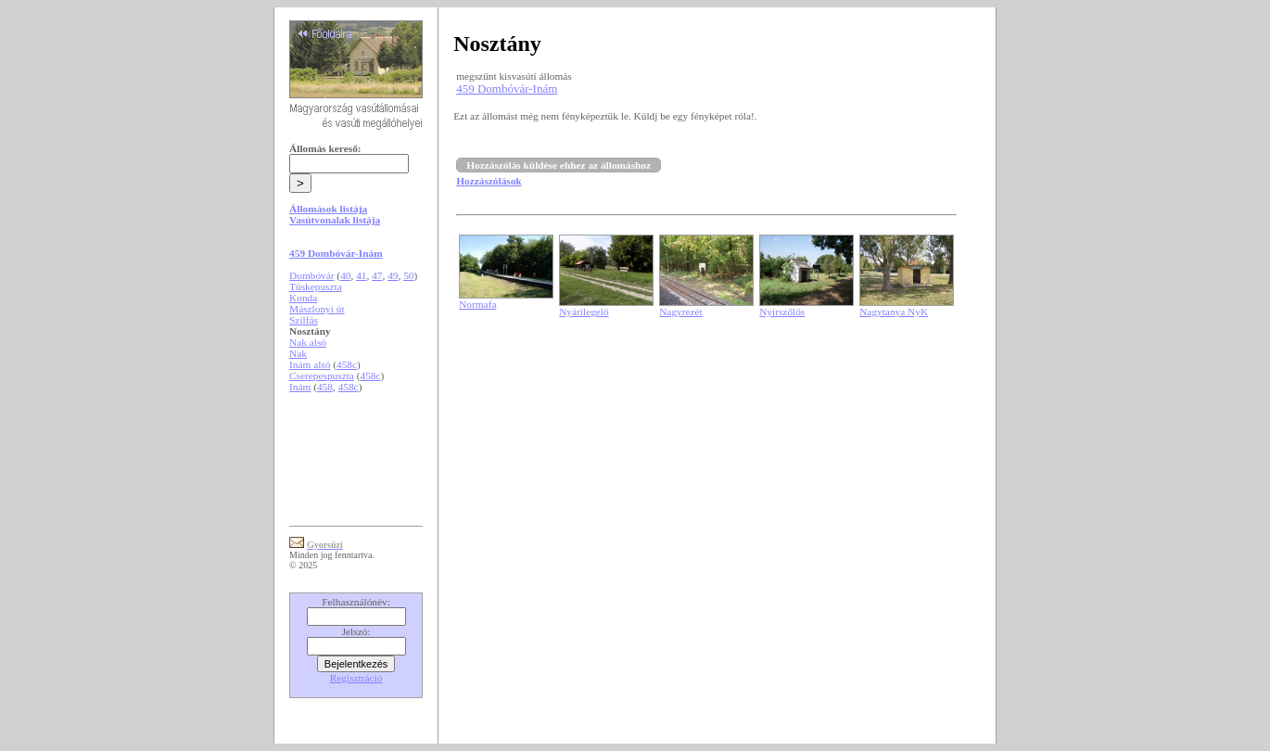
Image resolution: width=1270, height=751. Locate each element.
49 (392, 275)
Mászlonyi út (316, 308)
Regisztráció (356, 677)
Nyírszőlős (782, 311)
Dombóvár (311, 275)
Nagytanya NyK (893, 311)
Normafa (477, 304)
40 (345, 275)
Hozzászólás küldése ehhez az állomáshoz (558, 165)
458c (347, 364)
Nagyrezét (681, 311)
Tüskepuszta (315, 286)
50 (408, 275)
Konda (303, 297)
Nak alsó (307, 342)
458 (325, 386)
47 (377, 275)
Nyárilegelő (583, 311)
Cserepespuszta (321, 375)
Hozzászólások (488, 180)
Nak (298, 353)
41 (361, 275)
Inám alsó (309, 364)
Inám (300, 386)
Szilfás (303, 319)
